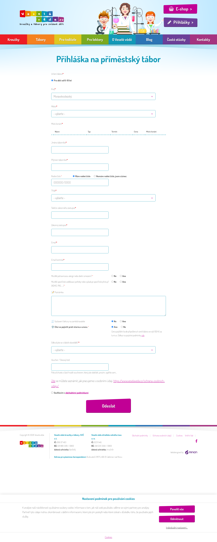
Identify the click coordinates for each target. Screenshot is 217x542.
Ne (113, 276)
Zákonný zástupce (58, 225)
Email (53, 242)
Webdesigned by (183, 452)
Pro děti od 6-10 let (61, 80)
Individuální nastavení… (177, 527)
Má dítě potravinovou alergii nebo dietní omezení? (71, 276)
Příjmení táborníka (59, 159)
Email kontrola (57, 259)
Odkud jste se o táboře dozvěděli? (64, 342)
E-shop (182, 8)
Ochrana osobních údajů (162, 435)
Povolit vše (177, 509)
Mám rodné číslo (81, 176)
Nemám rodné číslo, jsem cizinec (110, 176)
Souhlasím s (70, 392)
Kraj (53, 89)
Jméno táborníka (58, 142)
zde (143, 335)
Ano (123, 276)
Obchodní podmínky (140, 435)
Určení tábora (56, 73)
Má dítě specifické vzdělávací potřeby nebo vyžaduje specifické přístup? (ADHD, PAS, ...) (80, 283)
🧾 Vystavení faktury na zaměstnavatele (68, 321)
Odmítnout (176, 519)
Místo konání (56, 123)
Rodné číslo (56, 176)
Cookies (179, 435)
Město (53, 106)
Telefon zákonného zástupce (63, 207)
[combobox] (103, 96)
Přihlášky (181, 22)
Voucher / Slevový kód (60, 359)
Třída (53, 190)
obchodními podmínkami (77, 392)
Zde (53, 381)
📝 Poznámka (57, 292)
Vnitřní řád (189, 435)
